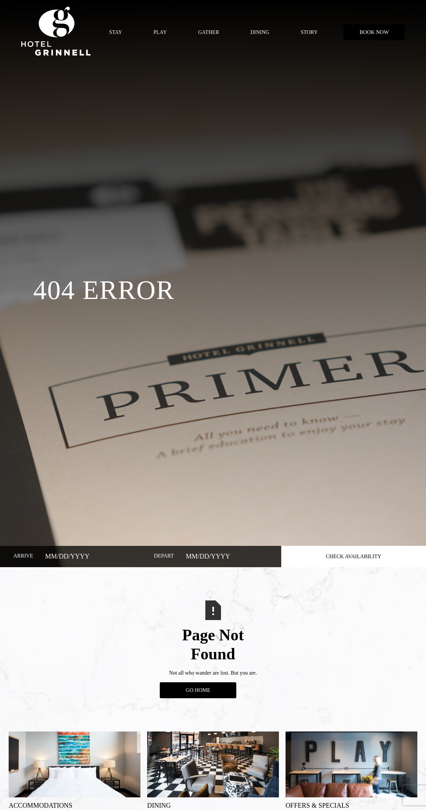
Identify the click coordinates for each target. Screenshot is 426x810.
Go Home (198, 690)
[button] (116, 32)
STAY (115, 32)
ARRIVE (23, 556)
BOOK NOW (374, 32)
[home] (56, 32)
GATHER (208, 32)
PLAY (160, 32)
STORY (309, 32)
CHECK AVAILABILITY (353, 556)
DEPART (164, 556)
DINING (259, 32)
